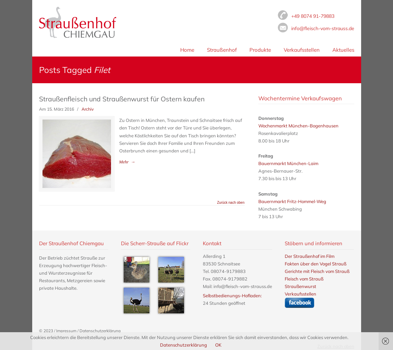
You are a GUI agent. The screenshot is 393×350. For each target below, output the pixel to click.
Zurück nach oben (230, 202)
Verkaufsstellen (300, 294)
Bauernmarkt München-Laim (288, 163)
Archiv (88, 109)
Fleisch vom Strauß (77, 22)
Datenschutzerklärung (100, 330)
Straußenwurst (300, 286)
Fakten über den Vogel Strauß (315, 263)
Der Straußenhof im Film (309, 256)
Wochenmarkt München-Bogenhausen (298, 125)
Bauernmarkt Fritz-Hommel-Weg (292, 201)
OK (218, 345)
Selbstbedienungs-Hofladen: (232, 295)
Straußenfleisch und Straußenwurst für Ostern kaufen (122, 99)
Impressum (66, 330)
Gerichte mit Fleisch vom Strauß (317, 271)
